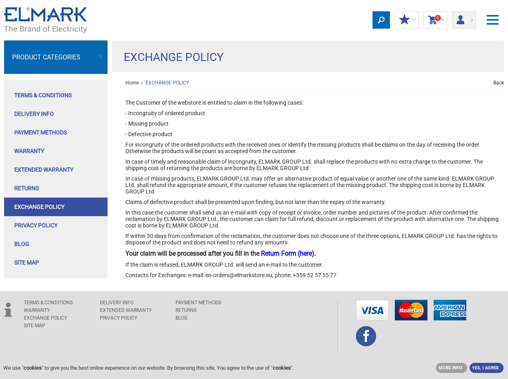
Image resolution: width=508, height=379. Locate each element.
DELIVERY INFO (34, 114)
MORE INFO (450, 368)
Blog (21, 244)
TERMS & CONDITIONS (43, 95)
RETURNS (26, 188)
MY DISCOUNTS (406, 20)
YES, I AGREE (485, 368)
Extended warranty (43, 169)
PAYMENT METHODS (40, 132)
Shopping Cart (435, 20)
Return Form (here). (288, 253)
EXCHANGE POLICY (39, 207)
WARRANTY (29, 151)
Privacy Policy (35, 225)
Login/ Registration (464, 17)
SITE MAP (26, 262)
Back (498, 83)
